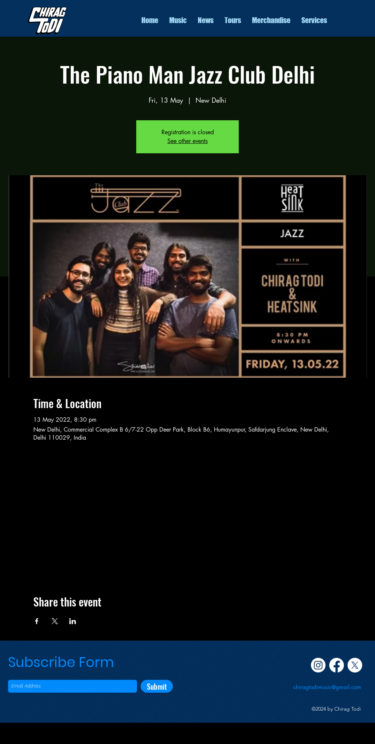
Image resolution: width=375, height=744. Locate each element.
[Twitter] (355, 665)
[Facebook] (336, 665)
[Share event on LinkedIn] (72, 621)
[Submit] (157, 686)
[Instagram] (318, 665)
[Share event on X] (54, 621)
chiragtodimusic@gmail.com (327, 686)
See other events (187, 141)
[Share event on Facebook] (36, 621)
